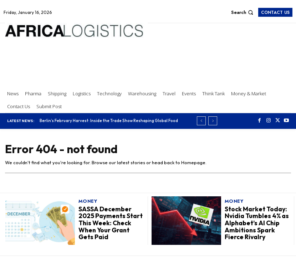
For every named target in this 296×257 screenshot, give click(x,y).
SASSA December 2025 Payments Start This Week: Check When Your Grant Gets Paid (111, 223)
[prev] (201, 120)
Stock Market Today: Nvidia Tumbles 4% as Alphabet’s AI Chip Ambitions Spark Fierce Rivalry (255, 223)
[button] (243, 12)
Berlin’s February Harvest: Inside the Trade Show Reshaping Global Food (109, 120)
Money (87, 202)
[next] (212, 120)
